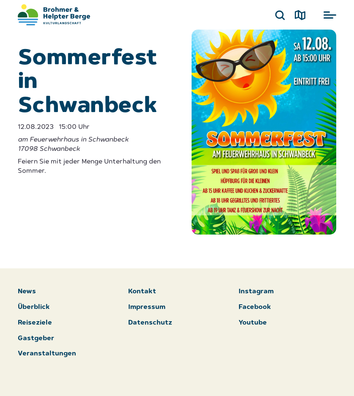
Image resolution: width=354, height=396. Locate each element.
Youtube (253, 323)
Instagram (256, 292)
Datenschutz (150, 323)
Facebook (255, 307)
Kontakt (142, 292)
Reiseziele (35, 323)
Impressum (146, 307)
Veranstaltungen (47, 354)
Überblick (34, 307)
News (27, 292)
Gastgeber (36, 339)
